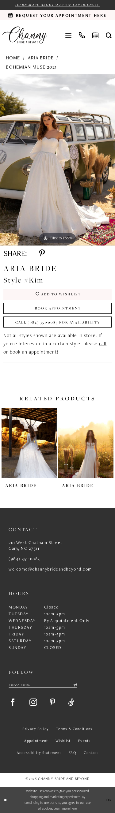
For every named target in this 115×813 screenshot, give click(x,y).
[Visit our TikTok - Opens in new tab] (71, 702)
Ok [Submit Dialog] (109, 800)
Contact (91, 753)
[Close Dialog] (5, 800)
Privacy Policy (35, 729)
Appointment (36, 741)
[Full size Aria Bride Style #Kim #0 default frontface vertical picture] (57, 159)
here (74, 809)
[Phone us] (82, 35)
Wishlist (63, 741)
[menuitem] (68, 35)
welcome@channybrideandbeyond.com (50, 569)
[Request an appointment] (57, 15)
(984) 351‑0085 (24, 558)
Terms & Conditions (74, 729)
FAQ (72, 753)
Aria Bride (41, 57)
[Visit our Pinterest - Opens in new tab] (53, 702)
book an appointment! (34, 352)
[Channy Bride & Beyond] (24, 34)
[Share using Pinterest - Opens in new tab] (42, 253)
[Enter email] (43, 685)
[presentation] (29, 443)
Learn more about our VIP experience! (57, 4)
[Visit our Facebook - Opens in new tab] (13, 702)
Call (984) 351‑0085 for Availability (58, 322)
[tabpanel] (57, 159)
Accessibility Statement (39, 753)
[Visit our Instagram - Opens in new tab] (33, 702)
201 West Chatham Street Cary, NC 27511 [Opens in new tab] (36, 545)
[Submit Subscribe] (74, 685)
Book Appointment (58, 308)
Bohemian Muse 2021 (31, 67)
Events (84, 741)
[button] (68, 35)
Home (13, 57)
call (102, 344)
